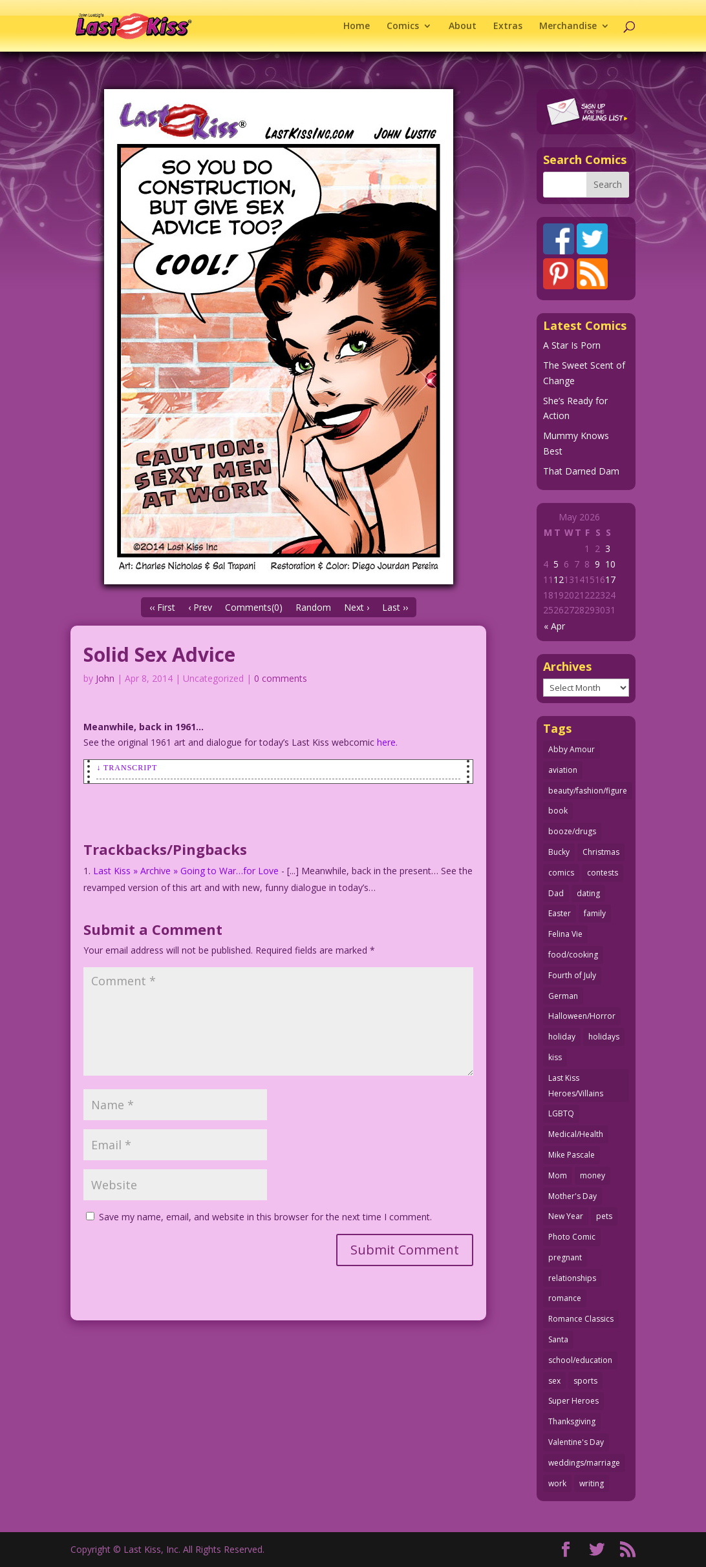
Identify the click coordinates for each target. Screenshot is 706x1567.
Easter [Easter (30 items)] (559, 913)
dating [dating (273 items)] (588, 893)
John (105, 678)
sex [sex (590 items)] (554, 1380)
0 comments (280, 678)
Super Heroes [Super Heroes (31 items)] (573, 1400)
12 (558, 579)
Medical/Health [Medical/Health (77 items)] (575, 1134)
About (462, 26)
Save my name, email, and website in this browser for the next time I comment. (265, 1217)
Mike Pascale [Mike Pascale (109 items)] (571, 1154)
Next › (356, 607)
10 (610, 564)
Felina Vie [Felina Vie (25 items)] (565, 933)
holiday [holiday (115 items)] (561, 1036)
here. (387, 742)
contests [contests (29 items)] (602, 872)
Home (356, 26)
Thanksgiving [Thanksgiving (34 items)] (571, 1421)
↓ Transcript (126, 767)
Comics (403, 26)
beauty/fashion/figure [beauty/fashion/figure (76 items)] (587, 790)
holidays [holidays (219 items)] (603, 1036)
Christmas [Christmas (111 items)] (601, 851)
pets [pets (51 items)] (604, 1216)
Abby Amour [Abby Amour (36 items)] (571, 749)
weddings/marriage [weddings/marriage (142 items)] (584, 1462)
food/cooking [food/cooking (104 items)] (573, 954)
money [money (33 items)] (592, 1175)
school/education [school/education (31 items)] (580, 1360)
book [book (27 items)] (558, 810)
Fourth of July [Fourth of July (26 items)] (572, 975)
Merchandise (568, 26)
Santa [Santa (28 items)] (558, 1339)
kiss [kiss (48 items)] (555, 1057)
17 (610, 579)
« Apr (554, 626)
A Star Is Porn (572, 345)
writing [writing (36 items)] (591, 1483)
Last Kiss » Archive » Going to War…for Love (186, 871)
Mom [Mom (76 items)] (557, 1175)
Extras (507, 26)
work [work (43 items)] (557, 1483)
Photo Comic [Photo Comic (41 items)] (571, 1236)
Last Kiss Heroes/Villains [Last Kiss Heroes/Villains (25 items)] (575, 1085)
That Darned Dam (581, 471)
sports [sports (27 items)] (585, 1380)
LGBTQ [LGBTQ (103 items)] (561, 1113)
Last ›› (395, 607)
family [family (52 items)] (595, 913)
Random (313, 607)
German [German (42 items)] (563, 995)
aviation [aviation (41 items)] (562, 769)
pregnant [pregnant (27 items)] (565, 1257)
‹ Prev (200, 607)
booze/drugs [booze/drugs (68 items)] (572, 831)
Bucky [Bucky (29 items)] (559, 851)
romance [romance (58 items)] (564, 1298)
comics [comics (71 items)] (561, 872)
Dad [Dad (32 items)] (556, 893)
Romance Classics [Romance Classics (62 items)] (581, 1318)
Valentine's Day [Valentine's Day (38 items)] (576, 1442)
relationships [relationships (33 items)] (572, 1278)
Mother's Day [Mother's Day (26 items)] (572, 1196)
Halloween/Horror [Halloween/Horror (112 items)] (581, 1015)
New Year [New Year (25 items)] (565, 1216)
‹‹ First (162, 607)
